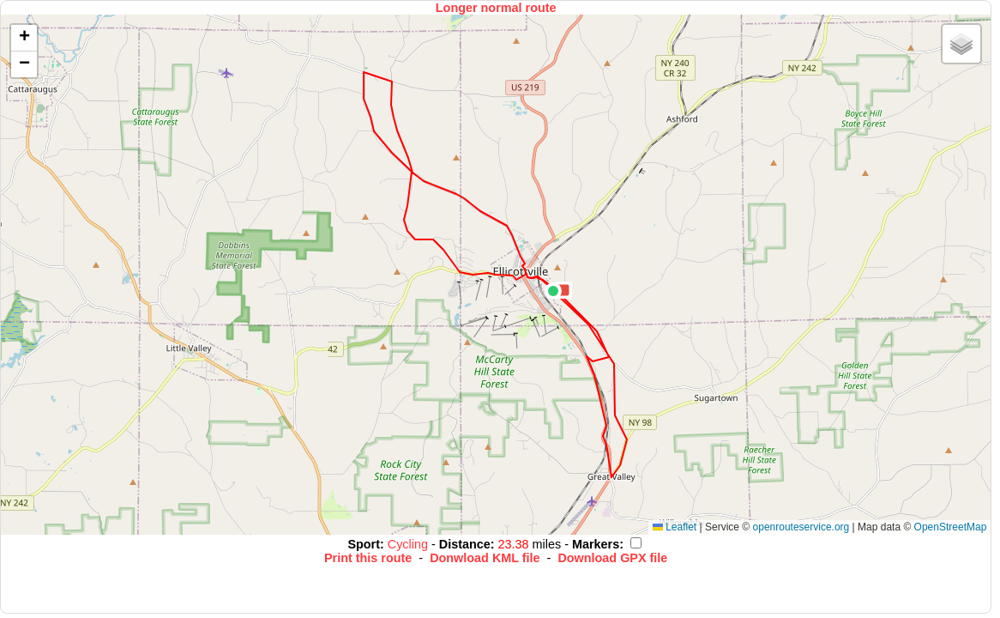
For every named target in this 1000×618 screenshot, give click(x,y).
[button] (553, 291)
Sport (363, 544)
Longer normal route (496, 8)
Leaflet (674, 527)
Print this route (368, 558)
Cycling (409, 544)
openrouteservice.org (801, 527)
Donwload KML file (484, 558)
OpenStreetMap (950, 527)
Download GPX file (612, 558)
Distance (465, 544)
